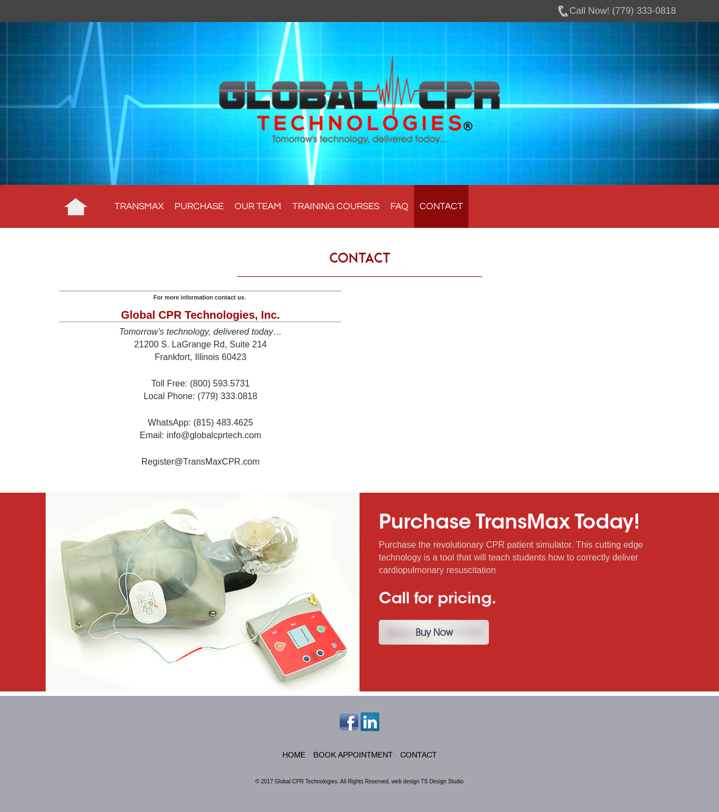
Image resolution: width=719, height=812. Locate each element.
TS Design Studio (442, 781)
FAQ (399, 206)
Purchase (199, 206)
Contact (441, 206)
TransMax (139, 206)
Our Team (258, 206)
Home (76, 206)
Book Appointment (353, 754)
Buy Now (434, 632)
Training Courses (335, 206)
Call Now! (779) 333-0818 (622, 11)
